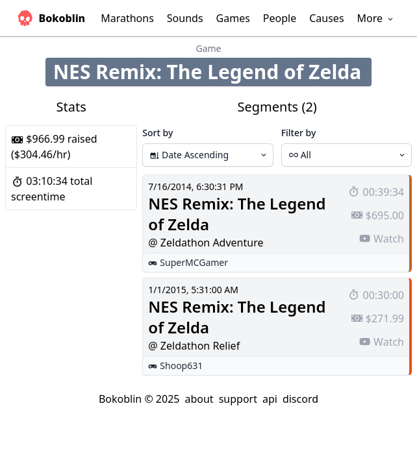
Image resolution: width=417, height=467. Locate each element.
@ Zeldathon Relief (194, 346)
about (198, 399)
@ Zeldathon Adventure (205, 242)
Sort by (157, 132)
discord (300, 399)
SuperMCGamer (194, 262)
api (269, 399)
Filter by (298, 132)
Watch (381, 239)
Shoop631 (181, 365)
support (238, 399)
